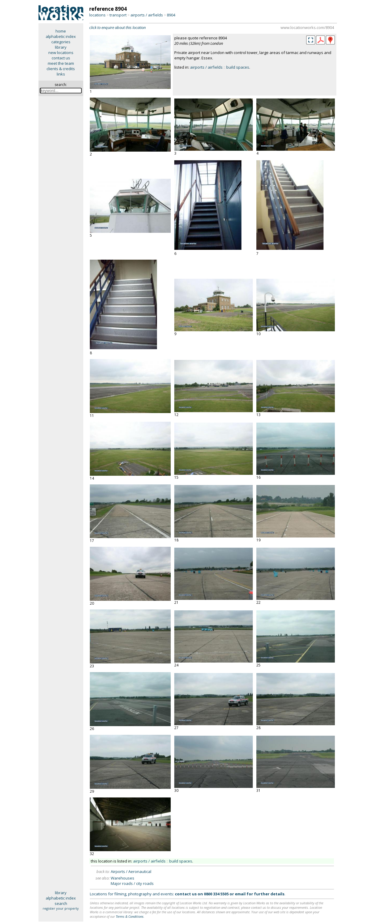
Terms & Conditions (130, 916)
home (61, 31)
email (240, 894)
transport (118, 15)
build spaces (237, 67)
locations (97, 15)
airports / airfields (146, 15)
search (61, 903)
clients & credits (61, 68)
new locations (60, 52)
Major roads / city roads (132, 883)
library (61, 47)
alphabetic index (61, 36)
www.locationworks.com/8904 (307, 27)
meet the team (61, 63)
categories (60, 41)
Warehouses (122, 878)
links (61, 74)
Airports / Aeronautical (131, 871)
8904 (171, 15)
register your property (61, 908)
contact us (61, 58)
